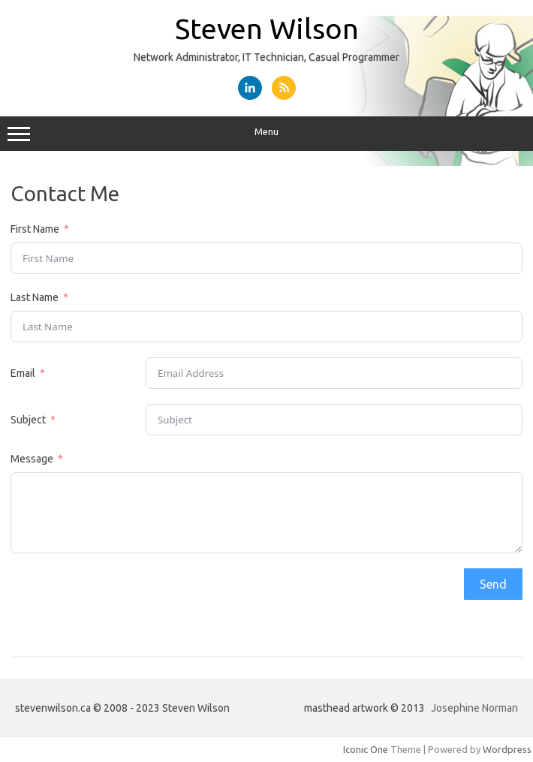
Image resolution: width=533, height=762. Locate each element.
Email (23, 373)
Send (493, 584)
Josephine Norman (474, 708)
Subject (28, 420)
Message (32, 459)
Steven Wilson (267, 28)
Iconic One (365, 749)
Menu (266, 133)
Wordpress (507, 749)
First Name (35, 229)
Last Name (35, 297)
